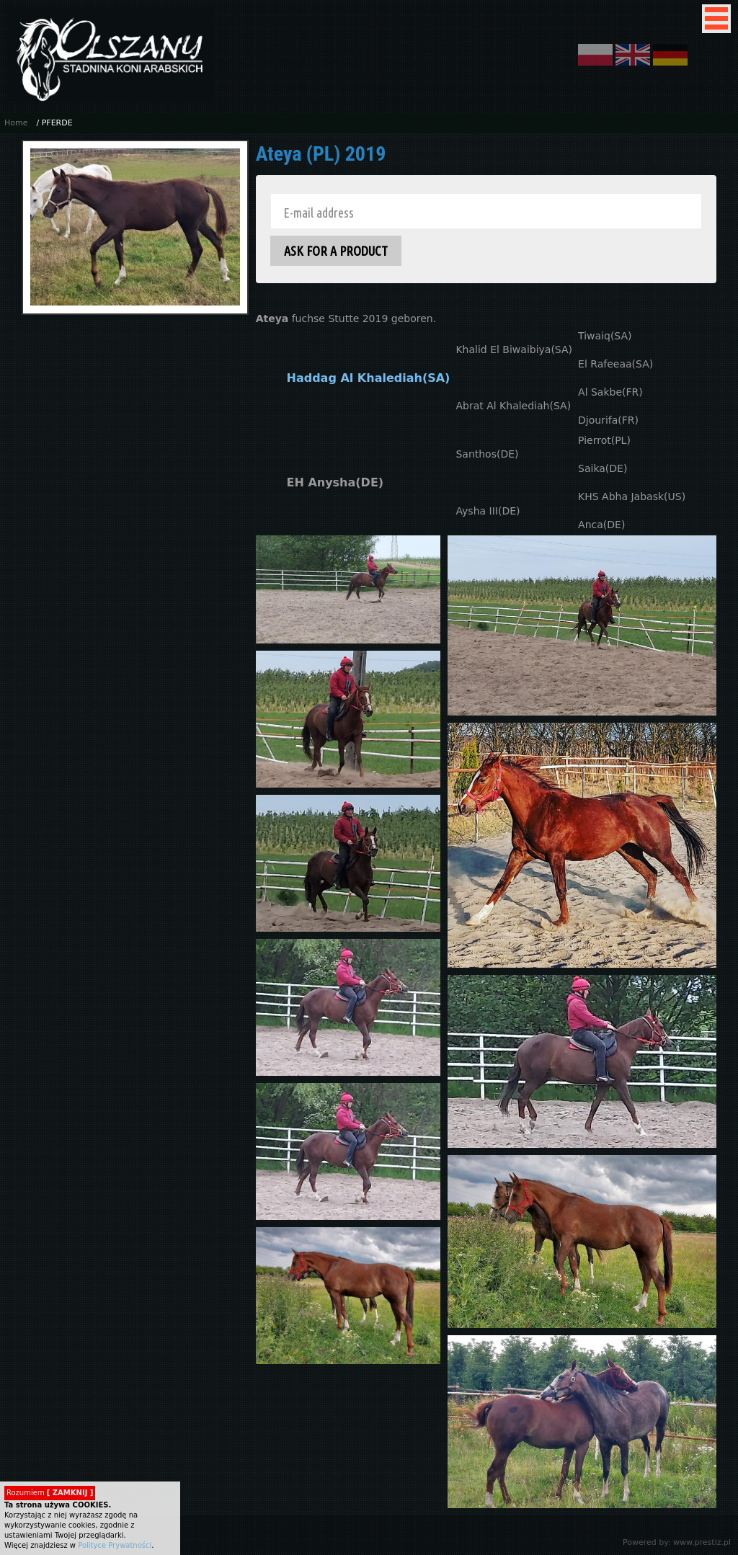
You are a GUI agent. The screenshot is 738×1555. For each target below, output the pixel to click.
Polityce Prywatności (114, 1545)
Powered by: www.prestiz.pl (677, 1542)
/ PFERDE (54, 123)
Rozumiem (49, 1493)
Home (15, 123)
